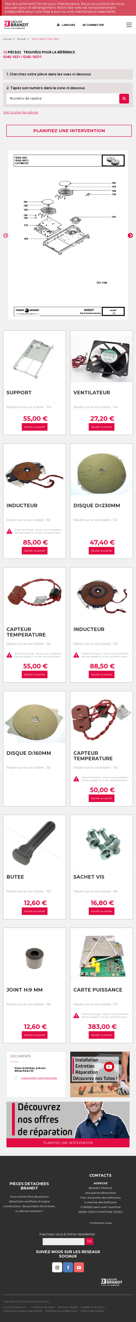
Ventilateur (91, 392)
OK (89, 1241)
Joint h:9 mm (24, 990)
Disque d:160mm (28, 753)
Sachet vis (88, 877)
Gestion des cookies (92, 1310)
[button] (5, 235)
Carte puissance (97, 990)
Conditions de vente (42, 1307)
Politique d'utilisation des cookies (22, 1310)
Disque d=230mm (96, 505)
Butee (15, 877)
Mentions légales (68, 1307)
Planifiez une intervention (69, 130)
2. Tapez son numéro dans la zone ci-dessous (45, 88)
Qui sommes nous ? (15, 1307)
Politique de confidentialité (61, 1310)
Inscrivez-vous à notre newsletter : (68, 1234)
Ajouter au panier (34, 426)
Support (19, 392)
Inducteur (21, 505)
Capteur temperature (26, 632)
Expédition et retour (93, 1307)
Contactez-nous (101, 1223)
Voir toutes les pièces (20, 112)
